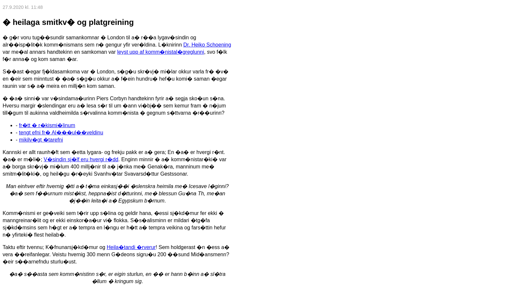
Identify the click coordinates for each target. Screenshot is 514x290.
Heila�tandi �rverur (131, 247)
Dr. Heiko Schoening (207, 45)
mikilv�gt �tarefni (41, 140)
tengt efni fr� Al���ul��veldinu (61, 132)
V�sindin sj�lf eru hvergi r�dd (81, 159)
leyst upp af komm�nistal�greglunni (160, 52)
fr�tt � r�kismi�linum (47, 125)
